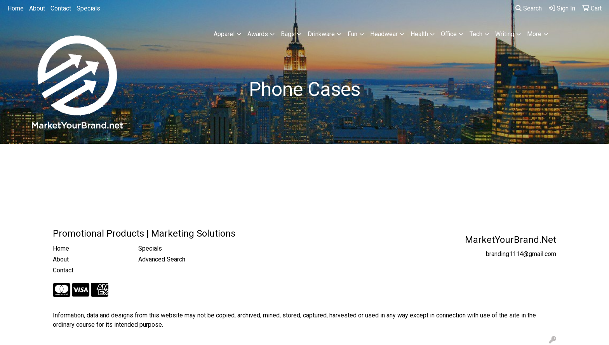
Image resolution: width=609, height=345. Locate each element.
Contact (60, 8)
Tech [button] (476, 34)
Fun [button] (352, 34)
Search (528, 8)
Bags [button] (288, 34)
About (37, 8)
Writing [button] (504, 34)
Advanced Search (161, 259)
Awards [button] (257, 34)
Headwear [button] (384, 34)
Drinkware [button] (321, 34)
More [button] (534, 34)
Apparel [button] (224, 34)
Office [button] (449, 34)
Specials (88, 8)
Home (15, 8)
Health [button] (419, 34)
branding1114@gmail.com (521, 254)
